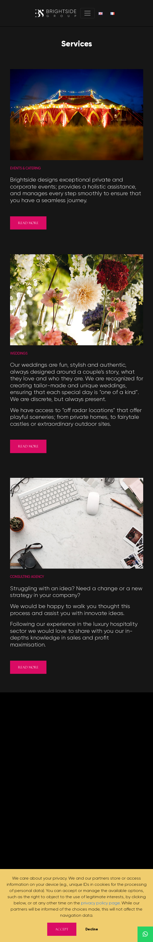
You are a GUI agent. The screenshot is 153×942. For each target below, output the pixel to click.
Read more (28, 223)
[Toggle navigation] (87, 13)
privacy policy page (100, 902)
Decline (91, 929)
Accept (61, 929)
